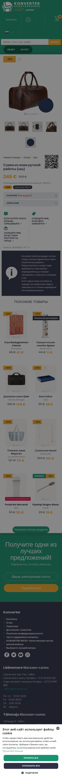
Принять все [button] (31, 758)
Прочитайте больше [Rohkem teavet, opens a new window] (12, 751)
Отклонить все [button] (31, 765)
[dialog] (31, 389)
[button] (31, 772)
